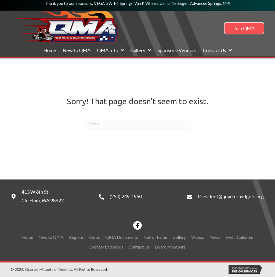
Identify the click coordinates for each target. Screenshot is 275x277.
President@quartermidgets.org (231, 196)
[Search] (137, 123)
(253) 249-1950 (126, 196)
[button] (244, 28)
